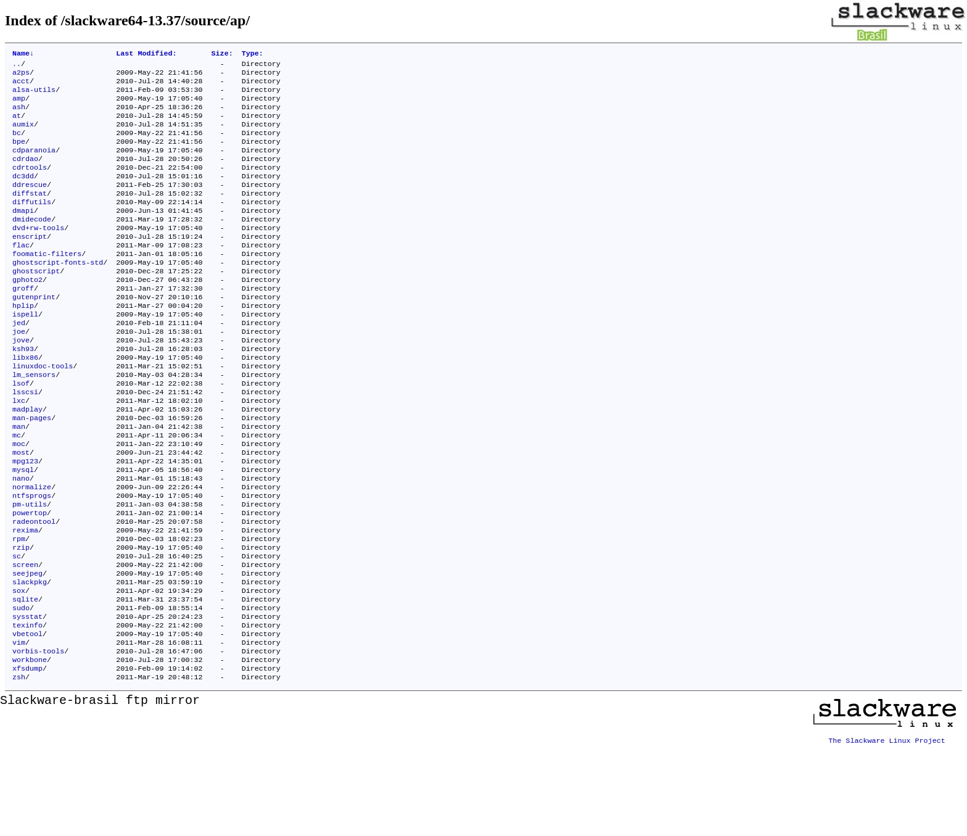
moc (18, 500)
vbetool (27, 717)
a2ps (21, 76)
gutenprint (34, 332)
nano (21, 540)
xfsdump (27, 757)
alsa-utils (34, 96)
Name (23, 54)
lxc (18, 451)
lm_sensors (34, 421)
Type (252, 54)
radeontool (34, 589)
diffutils (31, 224)
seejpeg (27, 648)
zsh (18, 767)
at (16, 125)
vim (18, 727)
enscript (29, 263)
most (21, 510)
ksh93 (23, 392)
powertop (29, 579)
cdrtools (29, 184)
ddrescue (29, 204)
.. (16, 66)
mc (16, 490)
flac (21, 273)
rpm (18, 609)
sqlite (25, 678)
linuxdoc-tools (42, 411)
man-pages (31, 471)
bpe (18, 155)
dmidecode (31, 244)
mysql (23, 530)
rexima (25, 599)
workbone (29, 747)
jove (21, 382)
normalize (31, 550)
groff (23, 323)
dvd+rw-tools (38, 254)
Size (222, 54)
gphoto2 (27, 313)
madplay (27, 461)
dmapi (23, 234)
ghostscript (36, 303)
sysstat (27, 698)
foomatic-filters (46, 283)
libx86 (25, 402)
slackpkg (29, 658)
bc (16, 145)
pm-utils (29, 569)
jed (18, 362)
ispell (25, 352)
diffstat (29, 214)
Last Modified (146, 54)
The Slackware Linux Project (887, 826)
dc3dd (23, 194)
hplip (23, 342)
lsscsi (25, 441)
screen (25, 639)
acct (21, 86)
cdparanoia (34, 165)
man (18, 481)
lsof (21, 431)
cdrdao (25, 175)
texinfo (27, 708)
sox (18, 668)
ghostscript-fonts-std (57, 293)
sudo (21, 688)
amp (18, 105)
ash (18, 115)
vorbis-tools (38, 737)
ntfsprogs (31, 560)
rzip (21, 619)
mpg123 (25, 520)
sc (16, 629)
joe (18, 372)
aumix (23, 135)
